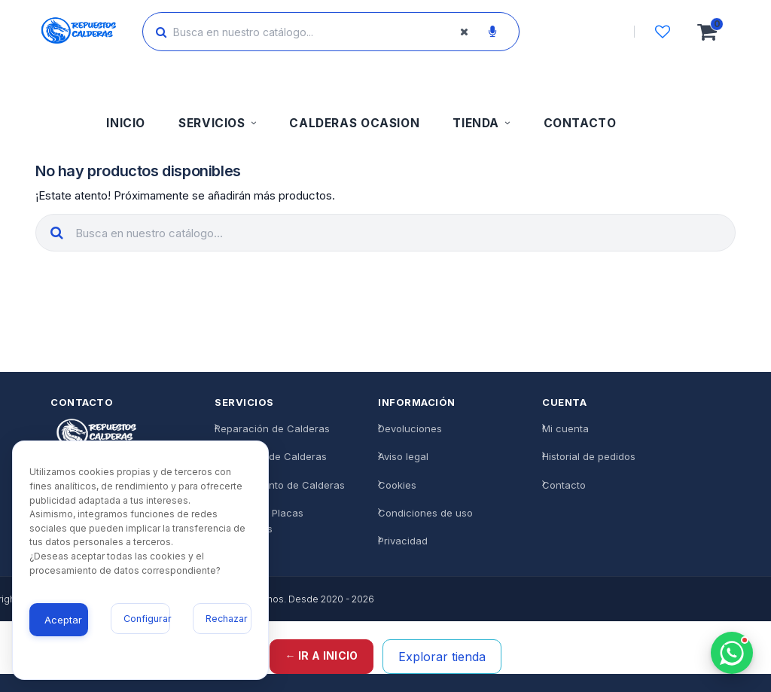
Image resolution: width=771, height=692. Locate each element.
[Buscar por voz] (492, 32)
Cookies (397, 485)
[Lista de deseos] (662, 31)
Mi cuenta (565, 429)
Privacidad (403, 541)
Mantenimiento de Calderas (280, 485)
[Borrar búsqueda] (463, 32)
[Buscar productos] (317, 31)
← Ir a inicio (321, 655)
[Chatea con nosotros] (732, 653)
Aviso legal (403, 457)
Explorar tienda (442, 656)
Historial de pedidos (588, 457)
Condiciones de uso (425, 513)
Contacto (564, 485)
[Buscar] (161, 32)
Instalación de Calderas (271, 457)
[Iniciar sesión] (591, 32)
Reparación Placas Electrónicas (259, 521)
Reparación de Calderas (272, 429)
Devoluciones (410, 429)
